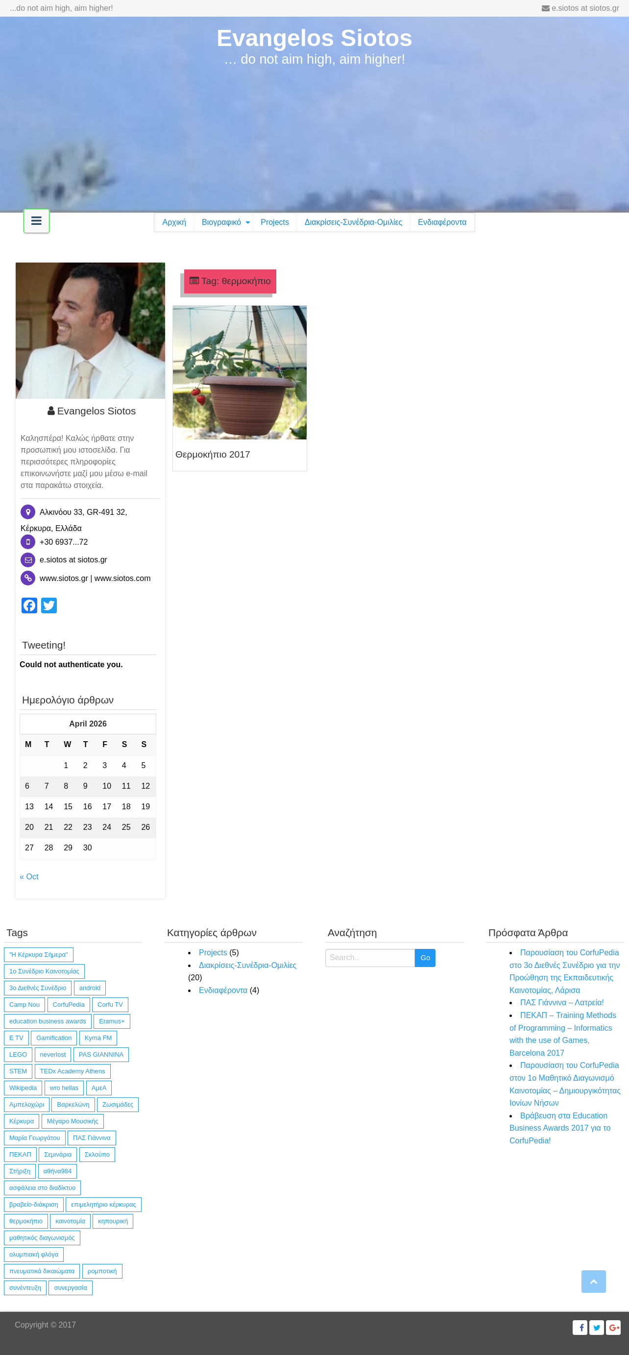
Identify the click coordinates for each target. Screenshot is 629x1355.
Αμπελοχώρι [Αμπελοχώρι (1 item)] (26, 1104)
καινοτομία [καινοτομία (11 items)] (70, 1221)
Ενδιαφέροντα (442, 222)
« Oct (29, 876)
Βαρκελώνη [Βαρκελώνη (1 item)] (73, 1104)
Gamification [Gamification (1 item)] (54, 1037)
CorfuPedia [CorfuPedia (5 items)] (69, 1004)
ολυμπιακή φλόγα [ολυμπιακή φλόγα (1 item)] (33, 1254)
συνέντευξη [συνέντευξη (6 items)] (25, 1287)
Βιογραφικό (221, 222)
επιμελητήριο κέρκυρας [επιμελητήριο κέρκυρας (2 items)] (103, 1204)
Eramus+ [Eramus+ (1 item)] (111, 1021)
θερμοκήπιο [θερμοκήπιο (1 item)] (26, 1221)
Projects (275, 222)
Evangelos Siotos (314, 38)
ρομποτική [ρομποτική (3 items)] (102, 1271)
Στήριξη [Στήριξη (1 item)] (19, 1171)
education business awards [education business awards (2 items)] (47, 1021)
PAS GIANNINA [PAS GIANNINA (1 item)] (101, 1054)
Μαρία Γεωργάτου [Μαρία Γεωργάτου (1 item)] (34, 1137)
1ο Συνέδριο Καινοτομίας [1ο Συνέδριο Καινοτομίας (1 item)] (44, 971)
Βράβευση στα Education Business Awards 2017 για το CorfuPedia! (559, 1128)
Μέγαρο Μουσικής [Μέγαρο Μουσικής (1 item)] (72, 1121)
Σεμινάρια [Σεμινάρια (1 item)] (58, 1154)
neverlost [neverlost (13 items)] (53, 1054)
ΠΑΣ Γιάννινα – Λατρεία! (562, 1002)
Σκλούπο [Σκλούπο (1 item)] (97, 1154)
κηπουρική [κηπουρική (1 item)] (113, 1221)
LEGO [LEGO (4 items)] (18, 1054)
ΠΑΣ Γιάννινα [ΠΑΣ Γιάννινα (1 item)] (92, 1137)
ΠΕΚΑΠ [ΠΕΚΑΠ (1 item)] (20, 1154)
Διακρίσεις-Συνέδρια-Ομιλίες (353, 222)
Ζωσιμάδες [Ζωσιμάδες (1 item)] (117, 1104)
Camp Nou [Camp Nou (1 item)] (24, 1004)
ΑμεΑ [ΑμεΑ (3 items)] (99, 1087)
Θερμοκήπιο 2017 (212, 454)
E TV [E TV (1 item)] (16, 1037)
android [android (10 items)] (89, 988)
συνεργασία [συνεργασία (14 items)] (70, 1287)
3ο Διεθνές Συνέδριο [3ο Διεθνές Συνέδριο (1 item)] (37, 988)
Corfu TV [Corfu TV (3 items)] (110, 1004)
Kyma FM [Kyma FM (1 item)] (98, 1037)
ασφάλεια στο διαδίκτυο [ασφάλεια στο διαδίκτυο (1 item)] (42, 1187)
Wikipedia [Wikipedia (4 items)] (23, 1087)
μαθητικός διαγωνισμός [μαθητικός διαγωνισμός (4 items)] (42, 1237)
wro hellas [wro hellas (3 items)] (64, 1087)
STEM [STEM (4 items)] (18, 1071)
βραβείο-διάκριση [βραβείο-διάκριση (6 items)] (33, 1204)
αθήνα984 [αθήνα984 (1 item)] (58, 1171)
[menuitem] (174, 222)
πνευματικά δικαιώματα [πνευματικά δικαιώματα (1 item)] (41, 1271)
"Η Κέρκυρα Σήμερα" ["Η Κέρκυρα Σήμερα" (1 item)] (38, 954)
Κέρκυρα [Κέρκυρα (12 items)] (21, 1121)
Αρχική (174, 222)
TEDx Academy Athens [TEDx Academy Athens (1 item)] (72, 1071)
